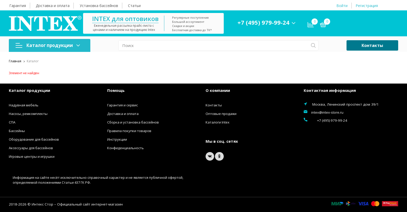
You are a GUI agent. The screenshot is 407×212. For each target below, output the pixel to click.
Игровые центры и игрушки (32, 156)
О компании (218, 90)
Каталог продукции (48, 45)
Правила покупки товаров (129, 130)
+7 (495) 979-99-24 (278, 22)
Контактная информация (330, 90)
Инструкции (117, 139)
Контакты (372, 45)
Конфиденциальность (125, 148)
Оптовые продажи (221, 113)
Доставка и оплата (53, 5)
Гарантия (17, 5)
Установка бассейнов (99, 5)
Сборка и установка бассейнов (133, 122)
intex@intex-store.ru (327, 112)
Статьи (134, 5)
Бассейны (17, 130)
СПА (12, 122)
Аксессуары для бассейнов (31, 148)
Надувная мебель (23, 105)
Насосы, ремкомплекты (28, 113)
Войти (342, 5)
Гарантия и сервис (122, 105)
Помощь (116, 90)
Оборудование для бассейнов (34, 139)
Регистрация (367, 5)
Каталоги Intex (217, 122)
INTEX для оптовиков (140, 18)
